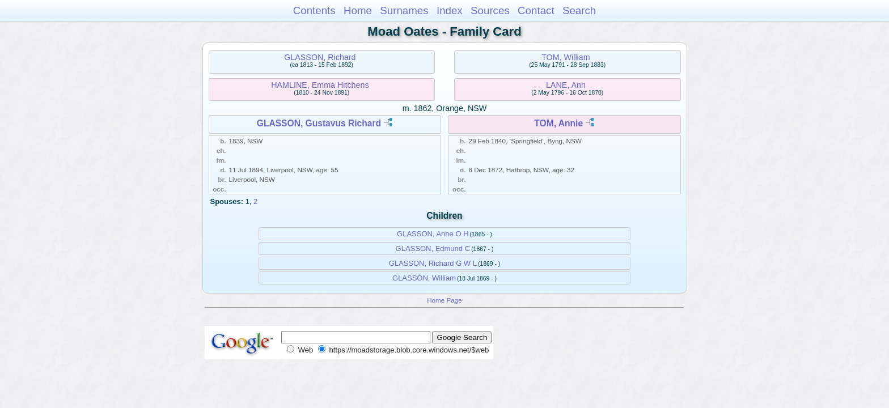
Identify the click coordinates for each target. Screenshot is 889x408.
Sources (490, 10)
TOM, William (565, 57)
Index (450, 10)
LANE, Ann (566, 85)
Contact (536, 10)
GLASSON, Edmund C (433, 248)
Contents (314, 10)
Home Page (444, 300)
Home (358, 10)
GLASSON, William (424, 278)
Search (579, 10)
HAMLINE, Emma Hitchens (320, 85)
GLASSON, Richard (319, 57)
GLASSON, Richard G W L (433, 263)
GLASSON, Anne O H (432, 234)
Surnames (404, 10)
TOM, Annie (558, 123)
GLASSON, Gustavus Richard (319, 123)
